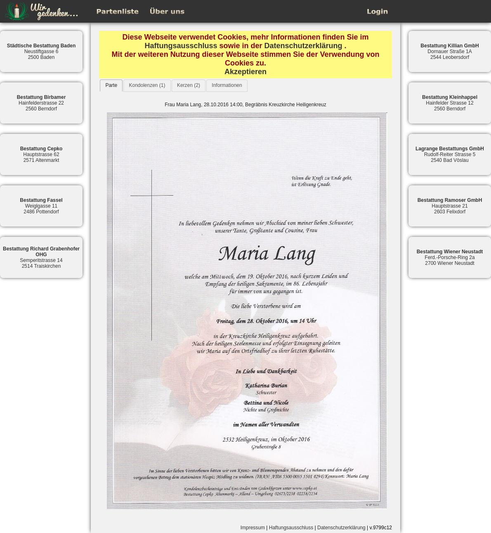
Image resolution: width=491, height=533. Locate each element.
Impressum (253, 528)
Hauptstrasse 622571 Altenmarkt (41, 154)
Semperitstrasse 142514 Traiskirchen (41, 257)
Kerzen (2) (188, 85)
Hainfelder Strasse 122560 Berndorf (449, 103)
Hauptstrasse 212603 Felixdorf (450, 206)
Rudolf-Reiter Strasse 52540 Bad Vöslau (449, 154)
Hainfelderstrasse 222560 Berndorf (41, 103)
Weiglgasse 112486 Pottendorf (41, 206)
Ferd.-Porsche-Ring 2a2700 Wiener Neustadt (450, 257)
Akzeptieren (245, 72)
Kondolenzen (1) (147, 85)
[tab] (111, 85)
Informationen (227, 85)
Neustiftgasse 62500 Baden (41, 51)
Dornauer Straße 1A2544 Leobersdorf (449, 51)
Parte (111, 85)
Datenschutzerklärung (303, 46)
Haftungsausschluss (180, 46)
